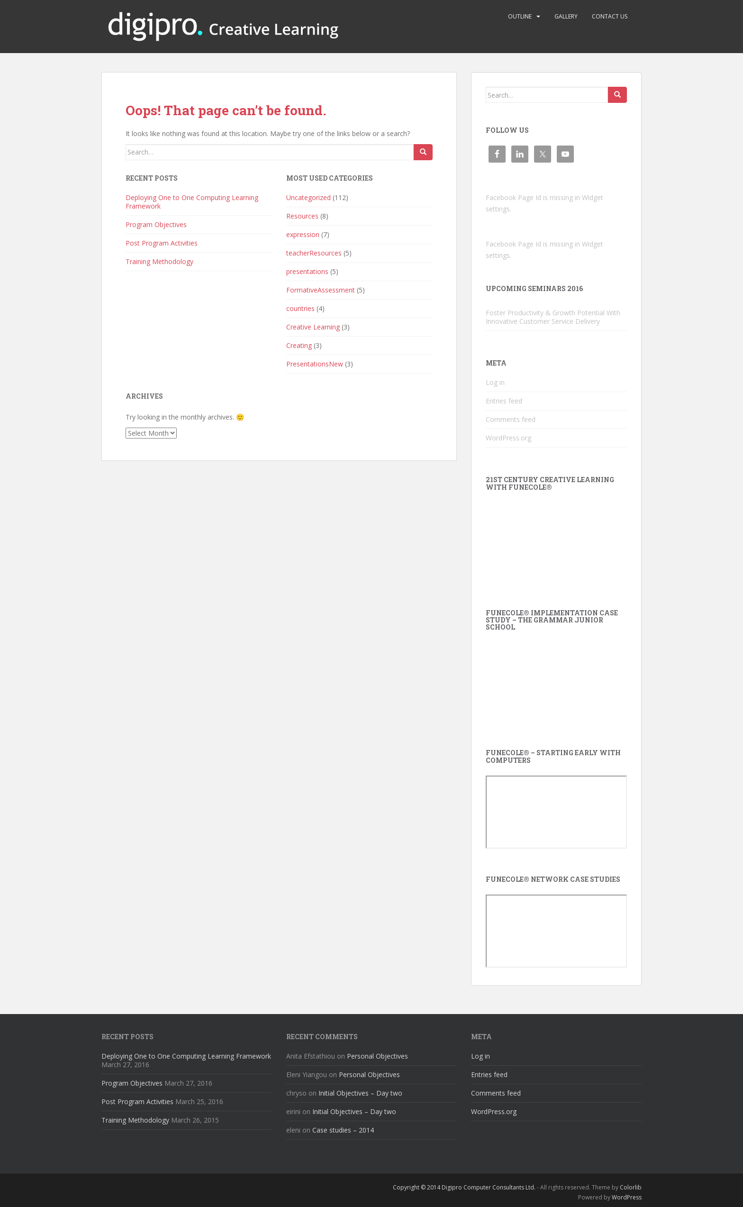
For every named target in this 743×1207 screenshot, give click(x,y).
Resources (302, 215)
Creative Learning (313, 326)
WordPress (627, 1197)
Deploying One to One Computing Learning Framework (192, 201)
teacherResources (314, 252)
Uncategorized (308, 197)
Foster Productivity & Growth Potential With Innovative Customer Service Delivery (553, 317)
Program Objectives (156, 224)
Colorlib (631, 1187)
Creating (299, 345)
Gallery (566, 16)
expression (302, 234)
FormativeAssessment (320, 289)
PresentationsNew (314, 363)
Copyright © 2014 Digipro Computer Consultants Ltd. (464, 1187)
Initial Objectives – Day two (360, 1092)
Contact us (609, 16)
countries (300, 308)
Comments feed (510, 419)
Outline (520, 16)
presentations (307, 271)
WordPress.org (508, 437)
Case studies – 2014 (343, 1129)
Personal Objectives (377, 1056)
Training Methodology (159, 261)
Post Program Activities (162, 242)
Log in (495, 382)
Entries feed (504, 400)
